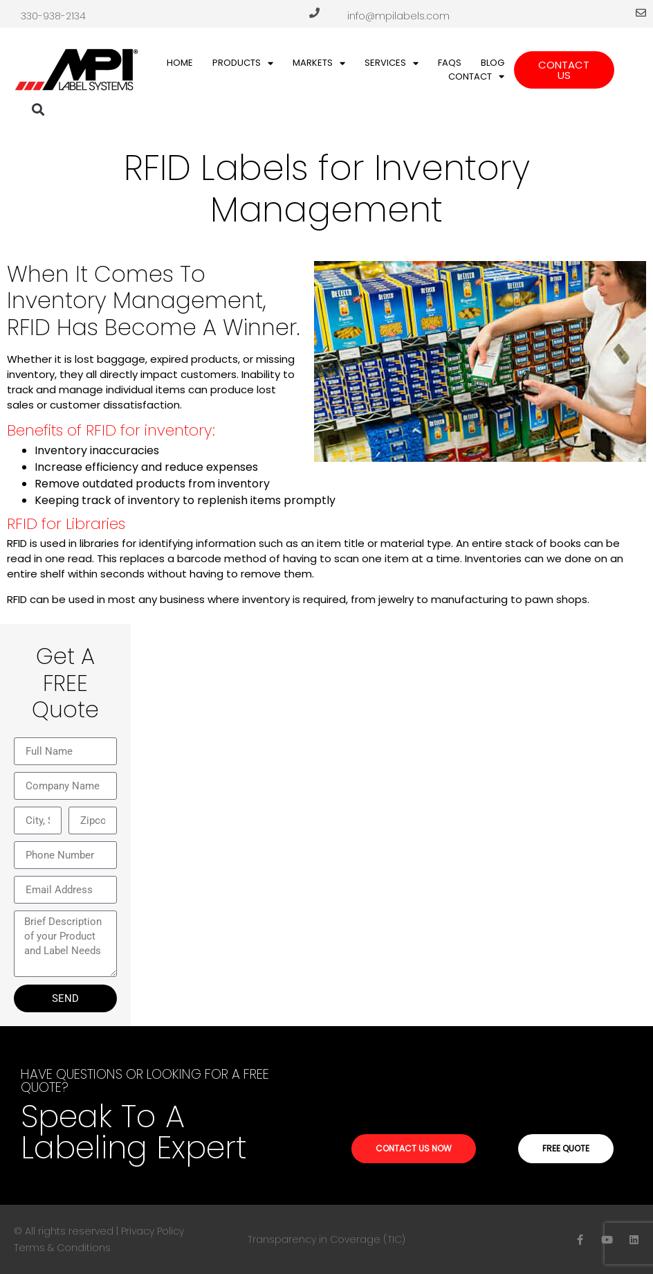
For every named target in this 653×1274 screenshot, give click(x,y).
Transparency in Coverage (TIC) (326, 1239)
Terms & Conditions (62, 1248)
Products (242, 63)
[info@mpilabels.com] (641, 13)
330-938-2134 (53, 16)
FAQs (449, 62)
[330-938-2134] (314, 13)
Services (392, 63)
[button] (38, 109)
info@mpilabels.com (398, 16)
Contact (476, 77)
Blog (492, 62)
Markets (319, 63)
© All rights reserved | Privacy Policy (99, 1231)
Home (180, 62)
